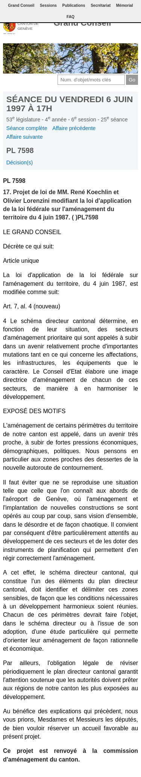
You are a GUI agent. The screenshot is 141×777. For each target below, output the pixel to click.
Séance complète (26, 128)
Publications (73, 5)
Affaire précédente (74, 128)
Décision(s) (19, 162)
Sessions (48, 5)
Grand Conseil (82, 23)
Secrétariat (101, 5)
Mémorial (124, 5)
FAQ (70, 17)
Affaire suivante (24, 137)
